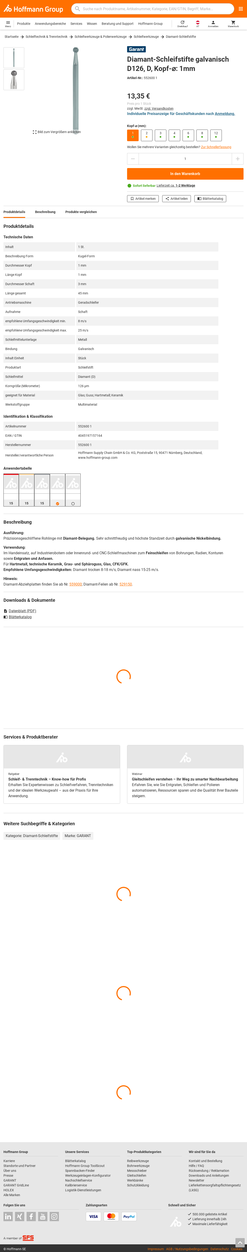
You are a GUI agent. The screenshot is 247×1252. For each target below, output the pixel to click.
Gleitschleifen (136, 1175)
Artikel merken (143, 199)
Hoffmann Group (150, 23)
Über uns (9, 1170)
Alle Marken (11, 1195)
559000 (75, 584)
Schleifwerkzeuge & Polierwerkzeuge (101, 36)
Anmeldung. (225, 114)
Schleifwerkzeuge (146, 36)
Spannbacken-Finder (80, 1170)
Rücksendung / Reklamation (209, 1170)
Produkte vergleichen (81, 212)
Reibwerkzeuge (138, 1161)
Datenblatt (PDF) (19, 611)
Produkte (23, 23)
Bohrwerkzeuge (138, 1166)
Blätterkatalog (210, 199)
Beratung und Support (118, 23)
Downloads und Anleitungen (209, 1175)
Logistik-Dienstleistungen (83, 1190)
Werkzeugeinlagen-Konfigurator (88, 1175)
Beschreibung (45, 212)
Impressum (156, 1249)
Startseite (11, 36)
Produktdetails (14, 212)
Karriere (9, 1161)
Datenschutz (219, 1249)
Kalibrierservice (76, 1185)
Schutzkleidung (138, 1185)
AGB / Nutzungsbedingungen (187, 1249)
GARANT (9, 1180)
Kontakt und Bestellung (205, 1161)
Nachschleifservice (78, 1180)
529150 (125, 584)
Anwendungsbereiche (50, 23)
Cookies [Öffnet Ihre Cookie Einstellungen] (236, 1249)
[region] (17, 93)
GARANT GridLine (16, 1185)
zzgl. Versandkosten (159, 108)
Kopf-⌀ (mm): (136, 126)
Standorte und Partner (19, 1166)
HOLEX (8, 1190)
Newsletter (196, 1180)
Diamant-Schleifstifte (181, 36)
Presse (8, 1175)
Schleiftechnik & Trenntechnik (46, 36)
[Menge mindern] (133, 159)
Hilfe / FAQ (196, 1166)
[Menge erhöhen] (238, 159)
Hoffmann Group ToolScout (85, 1166)
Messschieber (137, 1170)
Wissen (92, 23)
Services (76, 23)
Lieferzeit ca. (176, 185)
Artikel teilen (176, 199)
